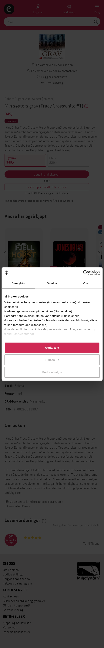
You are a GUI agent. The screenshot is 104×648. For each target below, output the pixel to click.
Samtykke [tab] (18, 283)
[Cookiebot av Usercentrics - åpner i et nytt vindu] (83, 272)
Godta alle (52, 347)
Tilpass (52, 359)
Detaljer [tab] (52, 283)
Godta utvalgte (52, 372)
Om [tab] (85, 283)
